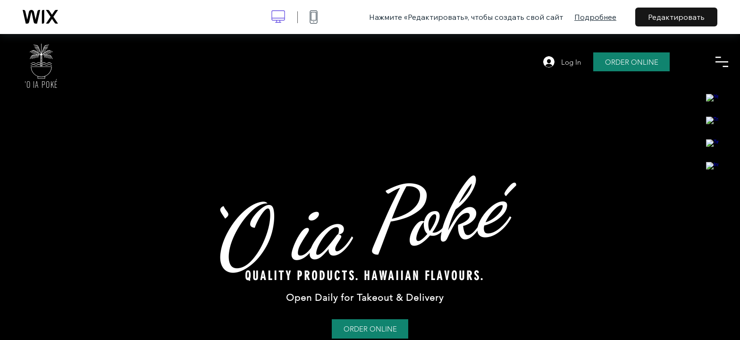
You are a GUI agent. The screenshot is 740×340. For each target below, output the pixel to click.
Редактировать (676, 17)
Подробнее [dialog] (595, 17)
